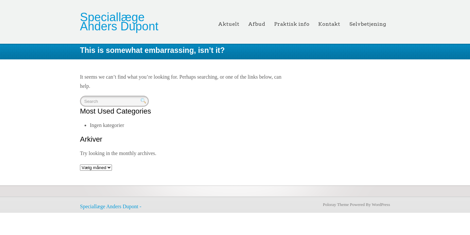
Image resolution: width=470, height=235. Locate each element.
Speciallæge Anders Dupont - (110, 206)
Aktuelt (228, 24)
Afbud (256, 24)
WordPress (381, 204)
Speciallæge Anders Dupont (119, 21)
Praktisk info (291, 24)
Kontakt (329, 24)
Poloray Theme (336, 204)
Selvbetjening (367, 24)
